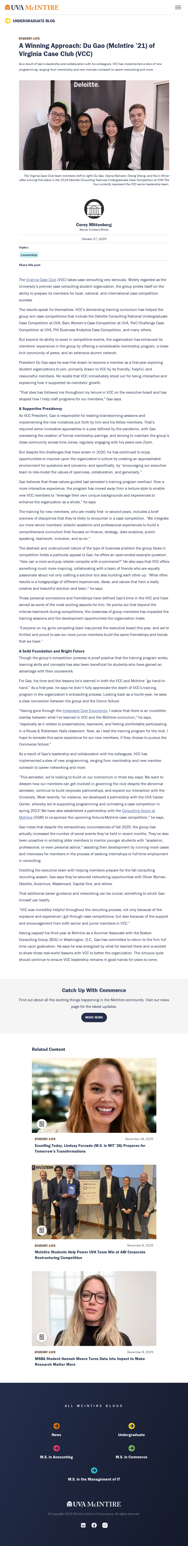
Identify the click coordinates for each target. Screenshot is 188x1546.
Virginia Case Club (41, 279)
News (56, 1430)
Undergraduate (132, 1430)
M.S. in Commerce (132, 1452)
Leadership (29, 255)
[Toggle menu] (178, 7)
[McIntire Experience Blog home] (32, 7)
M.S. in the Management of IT (94, 1474)
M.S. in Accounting (56, 1452)
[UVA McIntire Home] (94, 1505)
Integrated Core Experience (85, 710)
